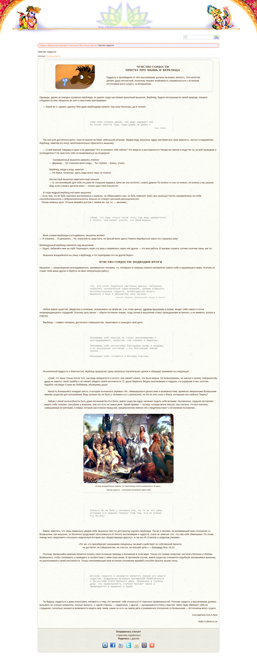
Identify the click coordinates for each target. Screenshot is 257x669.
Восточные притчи (53, 56)
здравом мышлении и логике (158, 309)
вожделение (111, 578)
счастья (44, 316)
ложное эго (149, 576)
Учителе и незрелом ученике (163, 537)
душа (47, 381)
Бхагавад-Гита (159, 547)
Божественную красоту (119, 537)
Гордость (111, 77)
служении (187, 381)
